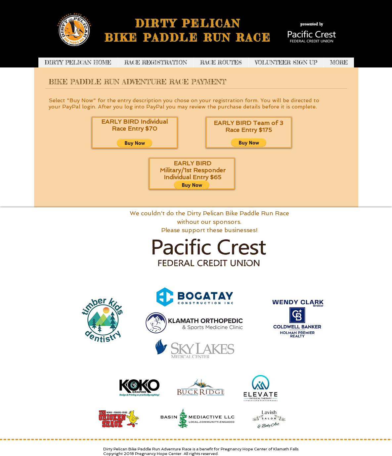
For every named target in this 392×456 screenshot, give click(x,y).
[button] (134, 143)
